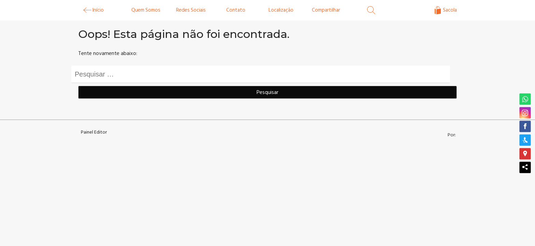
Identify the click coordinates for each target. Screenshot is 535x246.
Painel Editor (94, 132)
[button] (525, 99)
